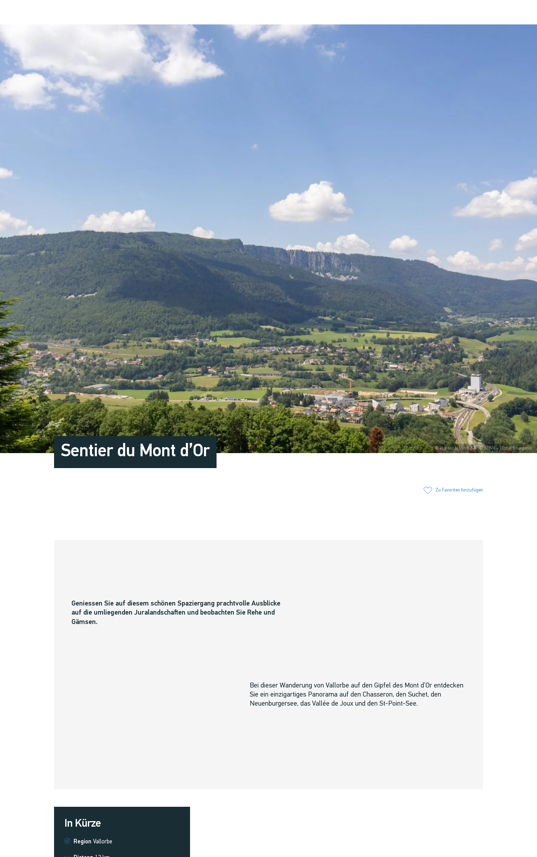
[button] (426, 13)
